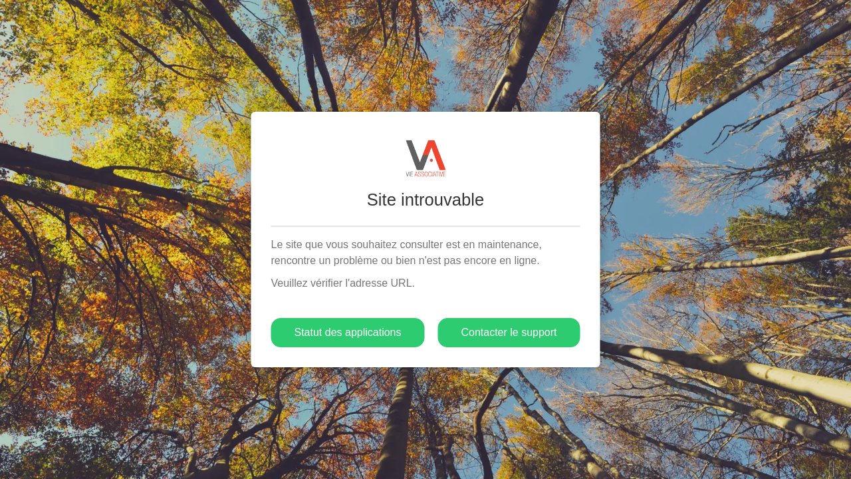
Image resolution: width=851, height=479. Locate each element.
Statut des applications (347, 332)
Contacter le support (508, 332)
